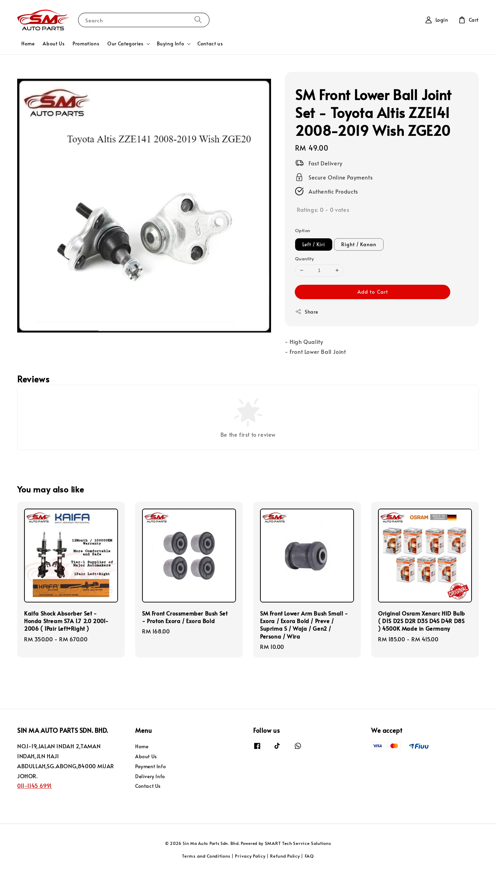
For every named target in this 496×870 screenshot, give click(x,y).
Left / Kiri (313, 244)
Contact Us (148, 786)
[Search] (198, 19)
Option (302, 230)
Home (27, 43)
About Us (53, 43)
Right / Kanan (358, 244)
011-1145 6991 (34, 785)
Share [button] (306, 311)
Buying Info (170, 44)
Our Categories (125, 44)
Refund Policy (285, 856)
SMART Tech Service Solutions (298, 843)
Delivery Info (150, 776)
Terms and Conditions (206, 856)
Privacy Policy (250, 856)
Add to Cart (372, 291)
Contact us (210, 43)
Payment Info (150, 766)
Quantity (304, 258)
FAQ (309, 856)
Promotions (86, 43)
